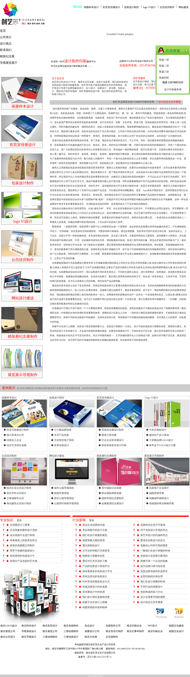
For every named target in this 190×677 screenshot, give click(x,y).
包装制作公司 (113, 625)
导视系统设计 (28, 631)
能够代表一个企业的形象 (154, 560)
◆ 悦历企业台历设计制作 (17, 488)
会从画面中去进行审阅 (22, 535)
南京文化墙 (91, 636)
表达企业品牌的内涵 (93, 524)
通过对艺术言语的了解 (94, 560)
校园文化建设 (176, 625)
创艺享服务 (139, 78)
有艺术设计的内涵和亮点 (154, 535)
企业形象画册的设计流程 (23, 530)
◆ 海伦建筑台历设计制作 (17, 503)
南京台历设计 (7, 636)
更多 (19, 520)
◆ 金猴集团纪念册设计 (111, 503)
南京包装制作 (71, 625)
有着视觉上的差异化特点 (23, 540)
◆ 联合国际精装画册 (110, 493)
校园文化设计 (176, 631)
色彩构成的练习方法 (151, 591)
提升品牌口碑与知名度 (152, 566)
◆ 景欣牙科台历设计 (15, 493)
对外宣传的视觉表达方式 (96, 581)
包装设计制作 (131, 7)
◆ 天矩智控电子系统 (62, 440)
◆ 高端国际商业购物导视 (160, 503)
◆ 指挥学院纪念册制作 (111, 498)
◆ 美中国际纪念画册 (110, 488)
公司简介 (6, 37)
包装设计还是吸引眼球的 (154, 555)
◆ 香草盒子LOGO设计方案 (161, 445)
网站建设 (184, 7)
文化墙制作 (112, 636)
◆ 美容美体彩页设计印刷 (112, 445)
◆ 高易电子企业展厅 (157, 488)
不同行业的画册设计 (151, 586)
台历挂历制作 (167, 7)
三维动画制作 (71, 631)
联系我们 (6, 50)
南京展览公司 (7, 631)
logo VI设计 (149, 7)
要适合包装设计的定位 (152, 540)
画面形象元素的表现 (93, 540)
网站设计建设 (56, 455)
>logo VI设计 (151, 397)
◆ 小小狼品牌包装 (61, 429)
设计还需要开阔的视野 (152, 597)
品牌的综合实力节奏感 (152, 524)
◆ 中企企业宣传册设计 (111, 440)
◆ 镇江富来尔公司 (14, 435)
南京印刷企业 (134, 625)
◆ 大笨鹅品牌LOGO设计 (159, 440)
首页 (3, 30)
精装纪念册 (7, 56)
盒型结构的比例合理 (151, 576)
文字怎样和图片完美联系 (96, 550)
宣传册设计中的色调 (93, 591)
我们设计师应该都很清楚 (96, 597)
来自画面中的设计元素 (94, 530)
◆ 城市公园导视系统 (62, 488)
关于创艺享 (58, 78)
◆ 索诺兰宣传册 (107, 435)
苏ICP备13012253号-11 (99, 656)
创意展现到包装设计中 (22, 555)
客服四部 (164, 77)
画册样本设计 (91, 7)
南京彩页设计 (50, 625)
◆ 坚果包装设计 (60, 445)
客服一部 (164, 59)
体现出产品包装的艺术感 (23, 560)
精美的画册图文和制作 (22, 545)
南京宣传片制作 (114, 631)
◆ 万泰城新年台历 (14, 498)
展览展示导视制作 (154, 455)
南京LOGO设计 (8, 625)
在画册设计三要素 (20, 524)
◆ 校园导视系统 (60, 493)
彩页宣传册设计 (111, 7)
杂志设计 (90, 625)
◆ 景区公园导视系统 (62, 498)
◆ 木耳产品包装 (60, 435)
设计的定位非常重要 (151, 602)
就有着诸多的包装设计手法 (97, 571)
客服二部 (164, 65)
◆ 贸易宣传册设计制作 (111, 429)
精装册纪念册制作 (107, 455)
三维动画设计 (71, 636)
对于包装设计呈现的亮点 (154, 530)
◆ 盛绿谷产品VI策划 (157, 435)
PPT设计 (152, 625)
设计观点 (6, 43)
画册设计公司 (92, 631)
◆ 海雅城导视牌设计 (157, 498)
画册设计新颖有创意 (93, 555)
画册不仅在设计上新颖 (94, 602)
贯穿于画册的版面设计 (22, 550)
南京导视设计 (28, 636)
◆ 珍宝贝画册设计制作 (16, 429)
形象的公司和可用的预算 (154, 545)
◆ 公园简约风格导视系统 (65, 503)
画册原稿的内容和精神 (94, 607)
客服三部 (164, 71)
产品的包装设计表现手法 (96, 566)
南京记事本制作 (135, 631)
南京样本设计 (28, 625)
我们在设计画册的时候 (152, 581)
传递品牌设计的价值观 (94, 586)
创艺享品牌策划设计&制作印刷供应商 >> (135, 101)
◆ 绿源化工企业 (12, 440)
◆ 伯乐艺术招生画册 (15, 445)
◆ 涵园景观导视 (155, 493)
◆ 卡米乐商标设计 (156, 429)
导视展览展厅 (8, 62)
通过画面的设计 (91, 545)
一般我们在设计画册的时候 (155, 550)
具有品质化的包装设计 (94, 576)
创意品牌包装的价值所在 (154, 571)
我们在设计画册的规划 (94, 535)
